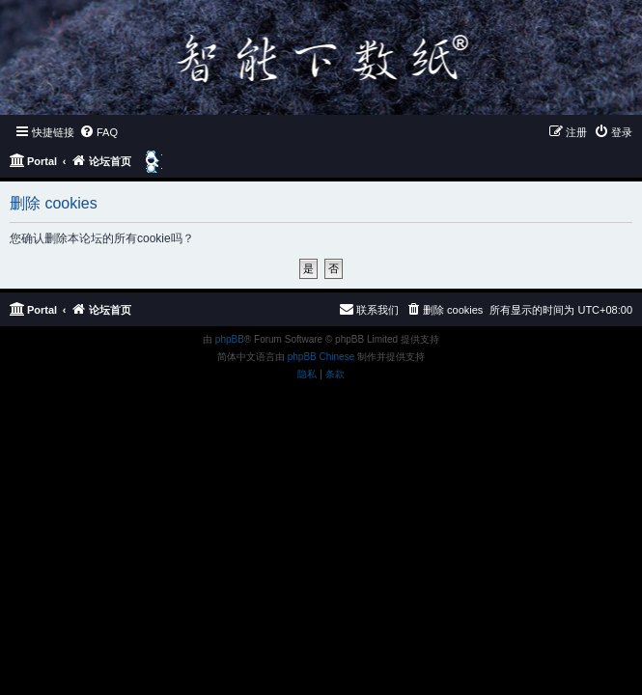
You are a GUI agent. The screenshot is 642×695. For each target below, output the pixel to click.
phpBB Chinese (321, 356)
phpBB (229, 339)
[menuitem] (98, 132)
